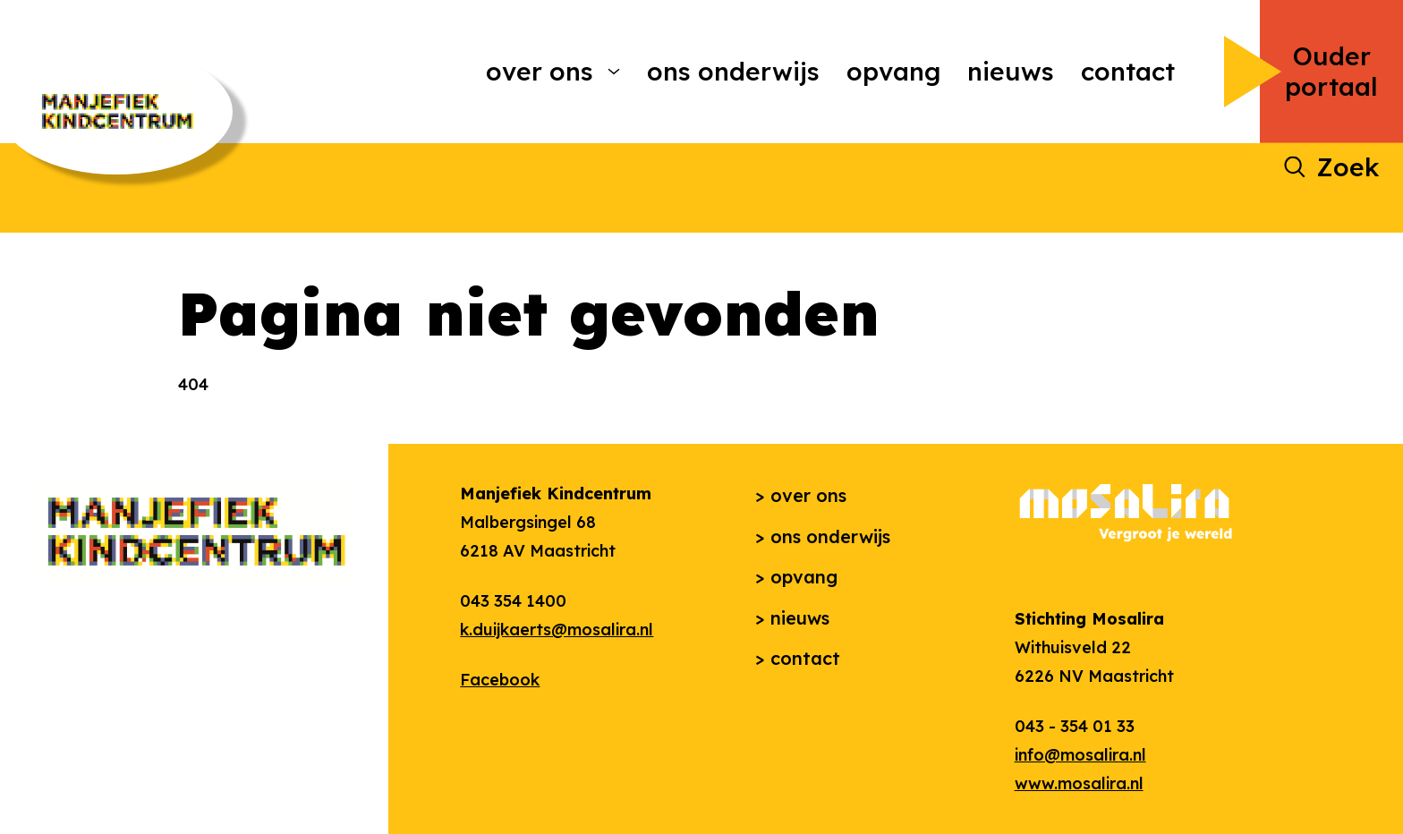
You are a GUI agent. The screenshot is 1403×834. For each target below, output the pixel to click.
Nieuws (1010, 71)
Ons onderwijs (733, 71)
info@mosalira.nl (1080, 755)
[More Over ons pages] (613, 71)
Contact (1128, 71)
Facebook (500, 679)
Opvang (893, 71)
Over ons (539, 71)
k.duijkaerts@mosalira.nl (556, 629)
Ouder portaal (1331, 71)
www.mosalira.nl (1079, 783)
